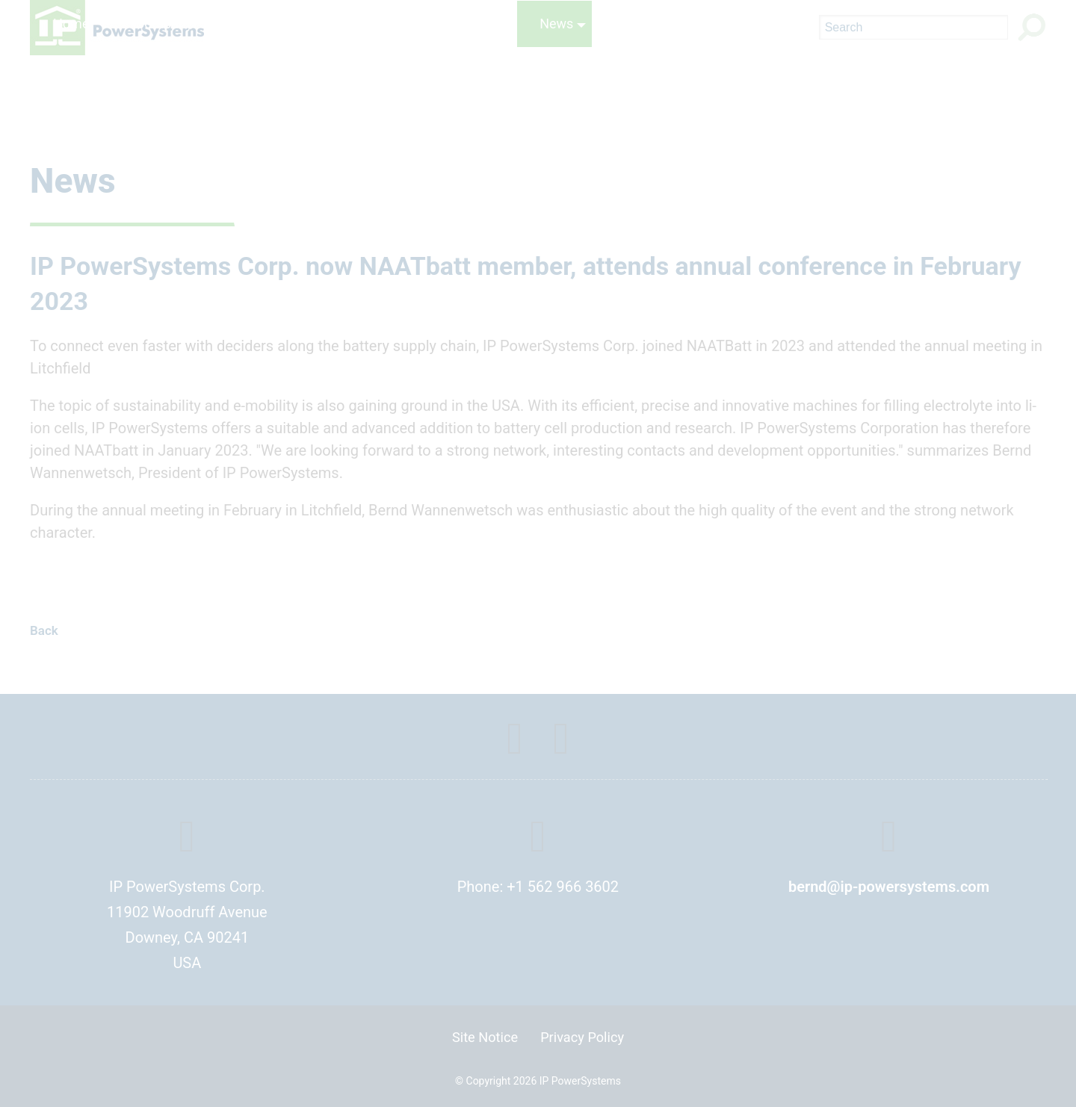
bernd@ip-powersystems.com (888, 887)
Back (44, 630)
